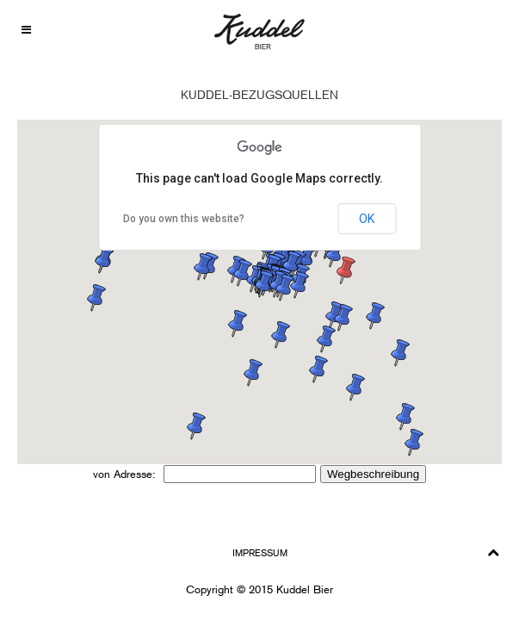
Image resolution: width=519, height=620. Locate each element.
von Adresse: (126, 473)
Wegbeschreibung (373, 474)
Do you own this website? (183, 219)
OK (366, 219)
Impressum (259, 552)
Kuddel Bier (304, 589)
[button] (299, 285)
